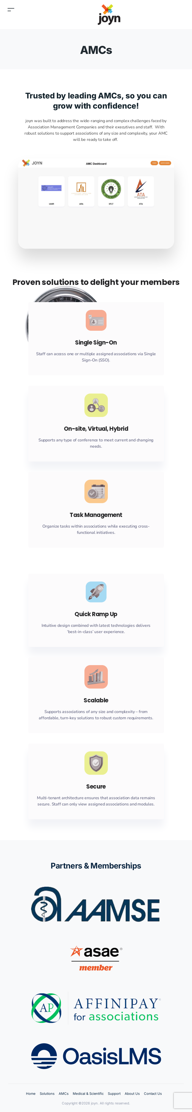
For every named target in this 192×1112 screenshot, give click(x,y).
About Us (132, 1093)
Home (31, 1093)
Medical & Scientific (88, 1093)
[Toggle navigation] (11, 9)
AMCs (64, 1093)
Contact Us (153, 1093)
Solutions (47, 1093)
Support (114, 1093)
